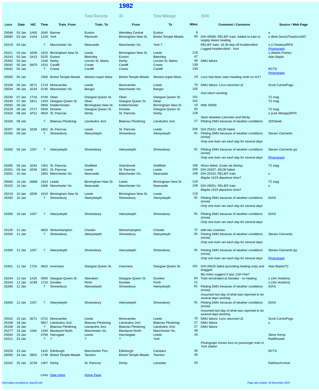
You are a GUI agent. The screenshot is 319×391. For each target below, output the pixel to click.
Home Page (93, 375)
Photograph (276, 48)
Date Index (57, 375)
